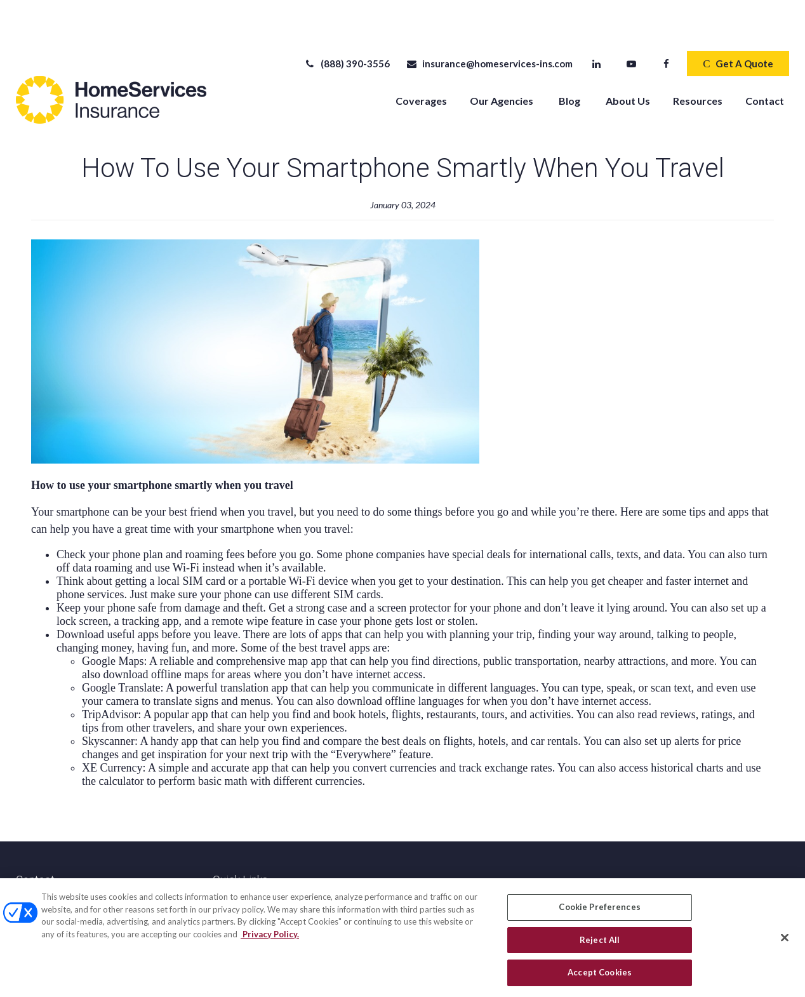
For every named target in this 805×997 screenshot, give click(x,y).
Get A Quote (738, 25)
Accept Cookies (600, 977)
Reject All (600, 944)
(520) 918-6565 (76, 864)
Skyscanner (108, 703)
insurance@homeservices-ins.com (489, 25)
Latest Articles (242, 863)
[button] (421, 62)
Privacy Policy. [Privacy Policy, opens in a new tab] (270, 938)
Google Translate (121, 649)
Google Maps (113, 623)
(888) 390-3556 (347, 25)
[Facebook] (666, 25)
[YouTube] (631, 25)
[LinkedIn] (596, 25)
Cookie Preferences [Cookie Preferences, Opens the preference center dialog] (599, 911)
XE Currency (112, 729)
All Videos (233, 877)
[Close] (785, 942)
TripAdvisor (110, 676)
